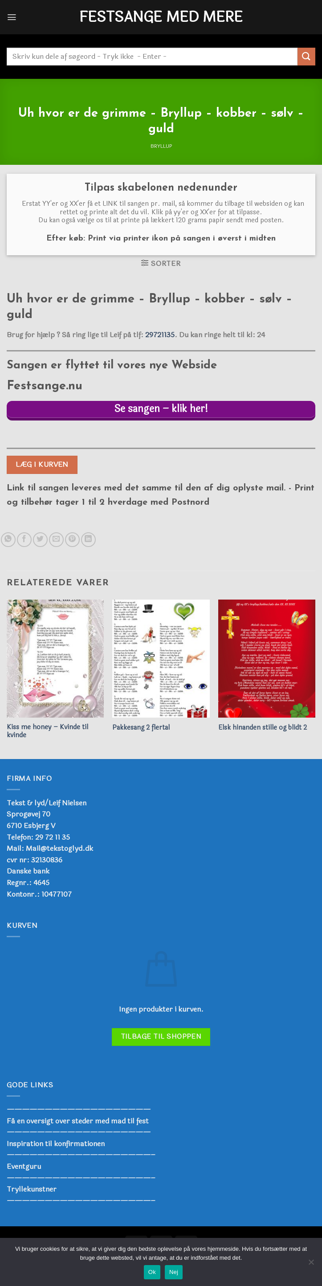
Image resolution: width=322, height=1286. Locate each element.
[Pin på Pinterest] (72, 540)
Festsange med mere (161, 17)
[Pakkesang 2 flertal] (160, 659)
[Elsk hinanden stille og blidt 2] (266, 659)
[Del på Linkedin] (88, 540)
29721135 (160, 334)
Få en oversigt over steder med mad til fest (78, 1121)
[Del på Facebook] (24, 540)
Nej (173, 1272)
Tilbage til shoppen (161, 1038)
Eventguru (24, 1167)
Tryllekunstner (32, 1190)
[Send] (306, 56)
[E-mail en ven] (56, 540)
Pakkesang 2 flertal (141, 729)
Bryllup (161, 146)
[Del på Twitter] (40, 540)
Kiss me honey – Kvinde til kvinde (47, 732)
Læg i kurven (42, 465)
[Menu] (12, 17)
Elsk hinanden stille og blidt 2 (262, 729)
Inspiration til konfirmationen (56, 1144)
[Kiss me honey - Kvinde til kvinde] (55, 659)
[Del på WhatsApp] (8, 540)
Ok (152, 1272)
